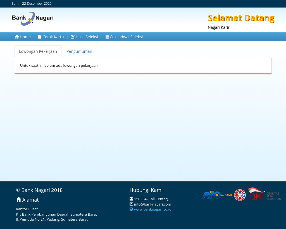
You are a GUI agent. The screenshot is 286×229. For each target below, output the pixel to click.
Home (23, 36)
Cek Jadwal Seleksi (124, 36)
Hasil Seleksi (84, 36)
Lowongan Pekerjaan (38, 51)
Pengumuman (79, 51)
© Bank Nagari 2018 (39, 190)
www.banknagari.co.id (150, 209)
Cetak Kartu (51, 36)
